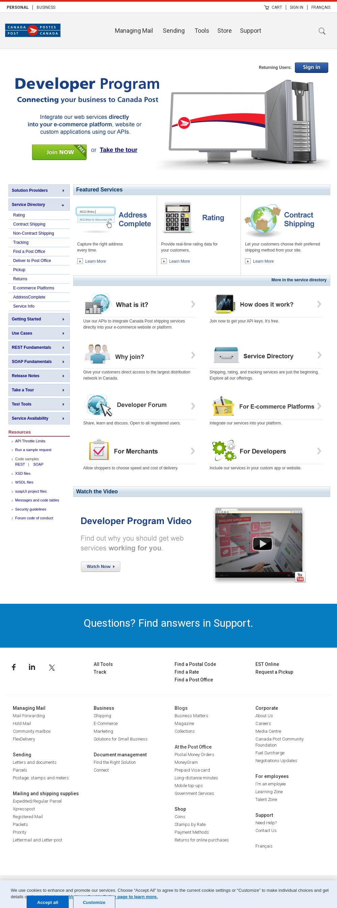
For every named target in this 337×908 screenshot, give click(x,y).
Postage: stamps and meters (41, 777)
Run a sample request (33, 450)
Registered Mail (28, 816)
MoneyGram (186, 762)
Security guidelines (30, 509)
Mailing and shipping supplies (46, 793)
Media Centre (268, 731)
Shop (180, 809)
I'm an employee (270, 783)
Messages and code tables (37, 500)
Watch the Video (97, 491)
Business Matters (191, 715)
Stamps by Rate (190, 824)
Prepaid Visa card (192, 770)
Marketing (103, 731)
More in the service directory (299, 280)
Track (100, 672)
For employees (272, 776)
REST (20, 464)
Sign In (296, 7)
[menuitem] (17, 7)
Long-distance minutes (196, 777)
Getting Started (26, 319)
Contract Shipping (29, 224)
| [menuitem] (32, 7)
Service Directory (28, 204)
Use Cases (22, 333)
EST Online (267, 664)
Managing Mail (134, 30)
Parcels (20, 770)
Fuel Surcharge (269, 752)
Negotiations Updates (276, 760)
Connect (101, 770)
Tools (201, 30)
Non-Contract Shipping (33, 233)
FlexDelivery (24, 739)
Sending (174, 30)
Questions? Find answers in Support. (168, 623)
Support (250, 30)
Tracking (21, 242)
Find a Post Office (29, 251)
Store (224, 30)
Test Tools (21, 404)
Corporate (266, 708)
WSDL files (24, 482)
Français (320, 7)
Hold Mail (22, 723)
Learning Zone (269, 791)
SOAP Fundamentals (32, 361)
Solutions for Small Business (121, 739)
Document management (120, 754)
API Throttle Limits (30, 441)
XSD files (22, 473)
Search (322, 31)
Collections (185, 731)
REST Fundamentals (31, 347)
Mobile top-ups (189, 785)
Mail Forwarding (29, 715)
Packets (20, 824)
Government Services (194, 793)
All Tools (103, 664)
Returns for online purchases (202, 839)
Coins (180, 816)
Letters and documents (35, 762)
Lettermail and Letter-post (37, 839)
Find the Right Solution (115, 762)
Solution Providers (30, 190)
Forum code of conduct (34, 518)
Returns (20, 279)
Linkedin (32, 667)
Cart (277, 7)
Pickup (19, 269)
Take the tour (118, 150)
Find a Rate (187, 672)
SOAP (38, 464)
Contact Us (266, 830)
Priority (19, 832)
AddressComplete (29, 297)
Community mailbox (32, 731)
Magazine (184, 723)
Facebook (14, 667)
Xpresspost (24, 808)
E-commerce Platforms (33, 288)
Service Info (23, 306)
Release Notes (25, 375)
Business (46, 7)
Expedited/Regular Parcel (37, 801)
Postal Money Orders (194, 754)
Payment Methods (192, 832)
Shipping (102, 715)
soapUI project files (31, 491)
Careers (263, 723)
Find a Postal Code (195, 664)
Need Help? (266, 822)
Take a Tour (23, 390)
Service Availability (30, 418)
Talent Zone (266, 799)
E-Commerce (106, 723)
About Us (264, 715)
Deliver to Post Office (32, 260)
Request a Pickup (274, 672)
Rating (19, 215)
